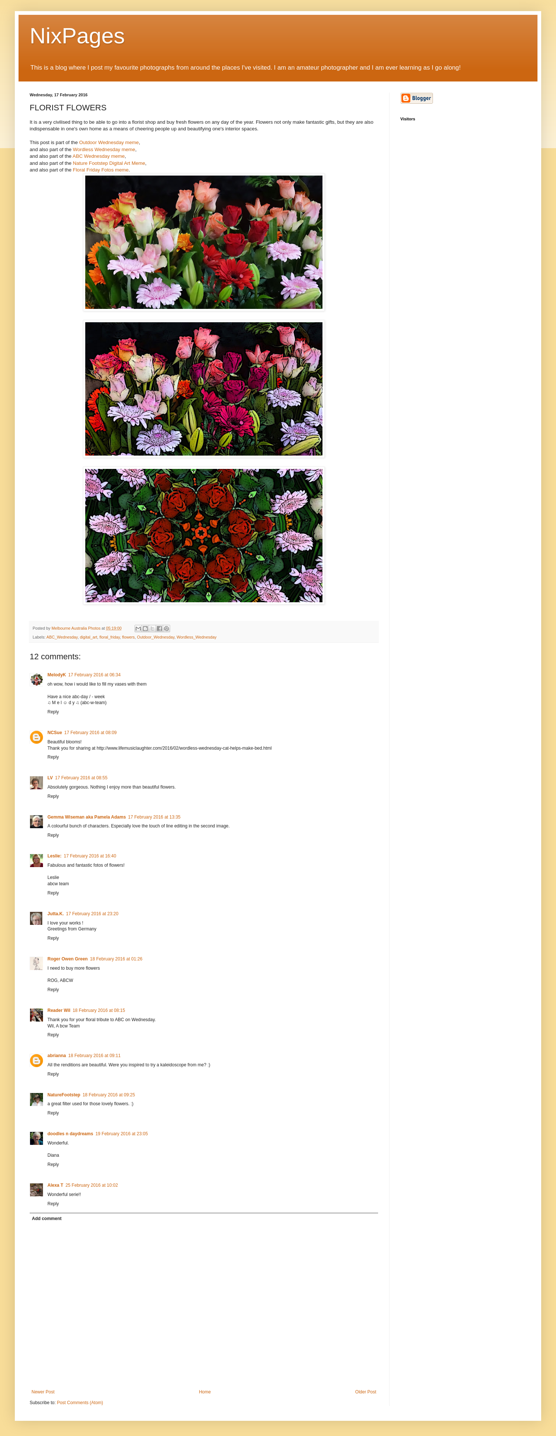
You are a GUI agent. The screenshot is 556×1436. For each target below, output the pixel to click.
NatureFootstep (63, 1094)
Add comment (47, 1218)
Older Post (365, 1392)
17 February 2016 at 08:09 (90, 732)
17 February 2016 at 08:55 (81, 777)
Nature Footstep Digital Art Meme (109, 163)
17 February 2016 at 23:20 (92, 913)
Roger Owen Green (67, 959)
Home (205, 1392)
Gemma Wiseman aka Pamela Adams (86, 817)
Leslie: (54, 856)
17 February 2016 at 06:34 (94, 674)
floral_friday (109, 637)
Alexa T (55, 1185)
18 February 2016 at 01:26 (116, 959)
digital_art (88, 637)
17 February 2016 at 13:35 (154, 817)
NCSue (54, 732)
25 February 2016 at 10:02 (92, 1185)
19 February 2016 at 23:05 (121, 1133)
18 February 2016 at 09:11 (94, 1055)
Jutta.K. (55, 913)
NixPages (77, 35)
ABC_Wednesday (61, 637)
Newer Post (43, 1392)
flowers (128, 637)
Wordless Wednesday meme (104, 149)
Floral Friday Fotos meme (101, 170)
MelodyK (56, 674)
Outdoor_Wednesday (156, 637)
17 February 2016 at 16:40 (90, 856)
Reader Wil (58, 1010)
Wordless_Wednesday (197, 637)
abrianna (56, 1055)
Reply (53, 711)
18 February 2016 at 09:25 (109, 1094)
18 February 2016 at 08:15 (99, 1010)
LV (50, 777)
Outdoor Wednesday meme (109, 142)
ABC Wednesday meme (99, 156)
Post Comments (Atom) (80, 1402)
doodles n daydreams (70, 1133)
